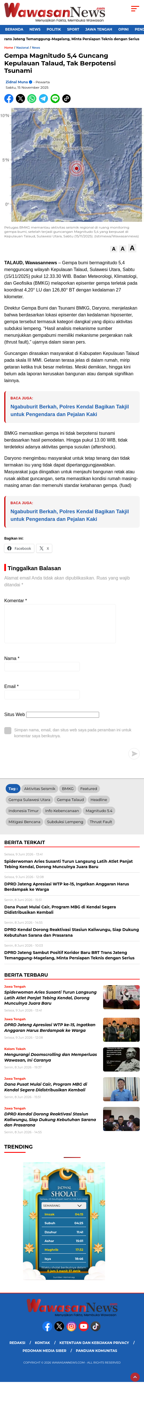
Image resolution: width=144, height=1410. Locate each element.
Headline (99, 806)
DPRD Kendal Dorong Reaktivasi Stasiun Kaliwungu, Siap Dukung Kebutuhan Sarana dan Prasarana (50, 1126)
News (35, 29)
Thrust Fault (101, 828)
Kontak (42, 1349)
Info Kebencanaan (62, 817)
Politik (54, 29)
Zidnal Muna (17, 82)
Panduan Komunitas (96, 1357)
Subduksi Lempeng (65, 828)
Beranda (14, 29)
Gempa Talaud (70, 806)
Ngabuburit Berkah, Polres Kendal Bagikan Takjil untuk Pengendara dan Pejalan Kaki (70, 410)
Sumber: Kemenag (63, 1284)
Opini (123, 29)
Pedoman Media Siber (44, 1357)
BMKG (68, 795)
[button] (113, 249)
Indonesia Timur (24, 817)
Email (11, 693)
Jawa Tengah (98, 29)
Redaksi (17, 1349)
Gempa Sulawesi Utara (29, 806)
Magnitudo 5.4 (98, 817)
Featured (88, 795)
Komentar (15, 600)
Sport (73, 29)
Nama (11, 665)
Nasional (22, 48)
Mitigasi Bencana (24, 828)
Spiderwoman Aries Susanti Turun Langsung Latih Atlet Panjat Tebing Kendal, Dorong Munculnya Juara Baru (50, 1004)
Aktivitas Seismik (39, 795)
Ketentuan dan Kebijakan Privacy (94, 1349)
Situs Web (14, 721)
